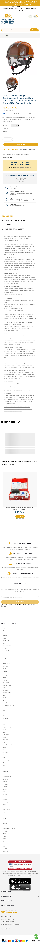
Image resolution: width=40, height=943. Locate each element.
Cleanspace (6, 666)
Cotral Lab (5, 671)
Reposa (5, 789)
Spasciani (5, 807)
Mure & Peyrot (6, 760)
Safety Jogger (6, 809)
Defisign (5, 687)
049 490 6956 (11, 912)
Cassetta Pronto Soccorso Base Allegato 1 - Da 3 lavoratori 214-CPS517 (20, 508)
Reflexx (5, 794)
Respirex (5, 797)
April (4, 643)
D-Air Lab (5, 680)
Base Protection (7, 646)
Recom (5, 792)
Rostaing (5, 802)
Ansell (4, 638)
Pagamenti (20, 10)
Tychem (5, 823)
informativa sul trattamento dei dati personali (18, 605)
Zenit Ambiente (7, 844)
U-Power (5, 831)
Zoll (4, 846)
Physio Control (7, 776)
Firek (4, 713)
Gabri (4, 715)
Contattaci (12, 167)
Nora (4, 762)
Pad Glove (5, 771)
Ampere (5, 635)
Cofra (4, 668)
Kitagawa (5, 739)
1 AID (4, 628)
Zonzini (5, 849)
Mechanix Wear (7, 750)
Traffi (4, 821)
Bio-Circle (5, 648)
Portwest (5, 779)
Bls (3, 653)
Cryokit (5, 677)
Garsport (5, 718)
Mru (4, 757)
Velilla (4, 836)
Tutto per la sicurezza (9, 828)
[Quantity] (7, 139)
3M (3, 630)
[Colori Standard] (15, 125)
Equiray (5, 708)
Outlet (4, 769)
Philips (4, 774)
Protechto (5, 784)
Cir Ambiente (6, 663)
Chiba (4, 661)
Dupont (5, 703)
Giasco (4, 722)
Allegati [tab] (6, 225)
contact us (28, 1)
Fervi (4, 710)
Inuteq (4, 729)
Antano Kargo (6, 640)
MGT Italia (5, 752)
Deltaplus (5, 690)
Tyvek (4, 826)
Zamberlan (6, 851)
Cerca (34, 30)
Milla (4, 755)
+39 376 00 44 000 (6, 916)
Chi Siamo (27, 8)
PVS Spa (5, 786)
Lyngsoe (5, 747)
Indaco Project (7, 727)
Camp (4, 656)
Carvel (4, 658)
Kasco (4, 737)
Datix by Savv (6, 682)
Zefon (4, 841)
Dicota (4, 695)
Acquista (21, 145)
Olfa (4, 765)
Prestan (5, 781)
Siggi (4, 812)
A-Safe (4, 633)
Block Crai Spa (6, 651)
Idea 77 (5, 724)
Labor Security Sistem (9, 745)
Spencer (5, 816)
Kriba (4, 742)
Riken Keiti (5, 799)
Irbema (4, 732)
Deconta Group (7, 685)
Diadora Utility (6, 693)
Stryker (5, 818)
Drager (4, 700)
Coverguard (6, 675)
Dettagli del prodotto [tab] (13, 220)
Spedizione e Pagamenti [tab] (13, 229)
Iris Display (5, 734)
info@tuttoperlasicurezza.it (11, 8)
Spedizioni (34, 8)
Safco (4, 804)
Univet (4, 833)
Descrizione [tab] (7, 216)
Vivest (4, 839)
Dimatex (5, 698)
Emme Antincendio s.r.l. (9, 705)
